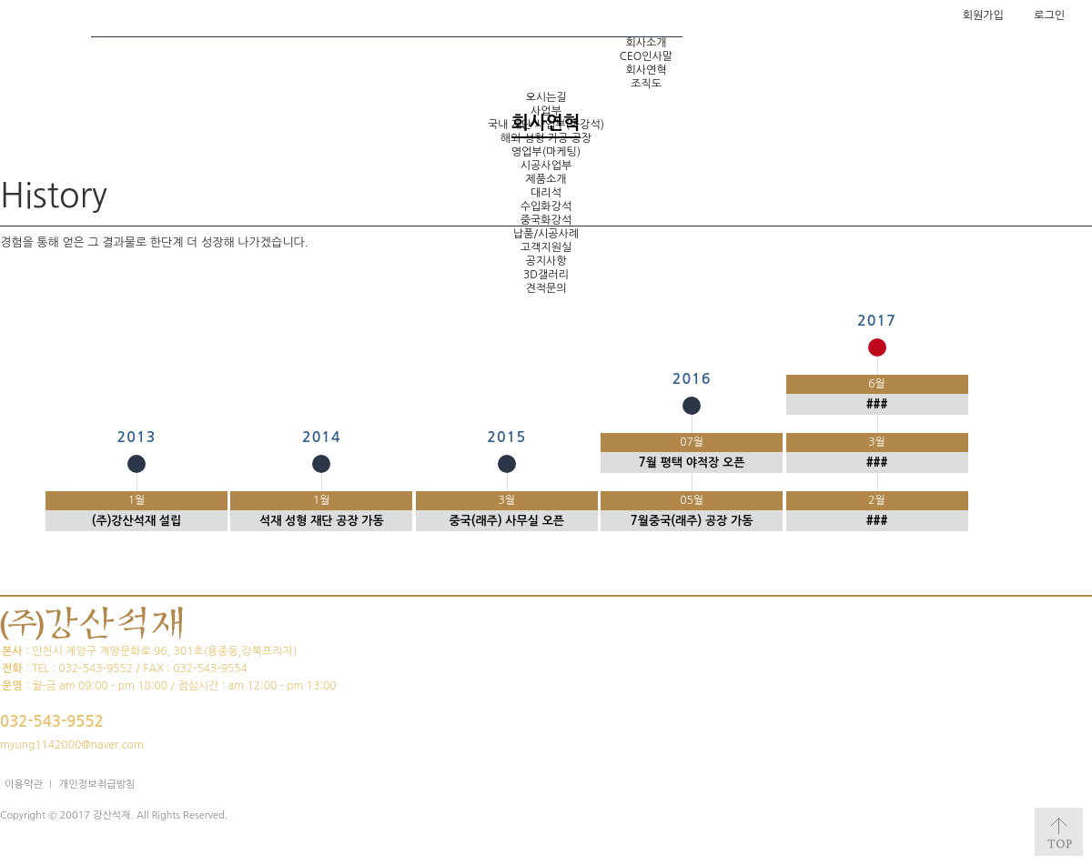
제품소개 (545, 179)
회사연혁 (645, 70)
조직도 (646, 83)
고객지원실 (546, 247)
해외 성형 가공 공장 (546, 138)
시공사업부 (546, 165)
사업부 (546, 111)
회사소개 (645, 42)
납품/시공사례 (546, 233)
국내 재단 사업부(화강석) (546, 124)
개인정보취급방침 (97, 784)
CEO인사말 (646, 56)
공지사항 (545, 261)
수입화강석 (546, 206)
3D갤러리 (546, 274)
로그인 (1049, 15)
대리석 (546, 192)
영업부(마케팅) (546, 151)
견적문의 (545, 288)
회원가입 (983, 15)
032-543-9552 (52, 721)
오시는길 (545, 97)
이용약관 (24, 784)
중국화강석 (546, 220)
